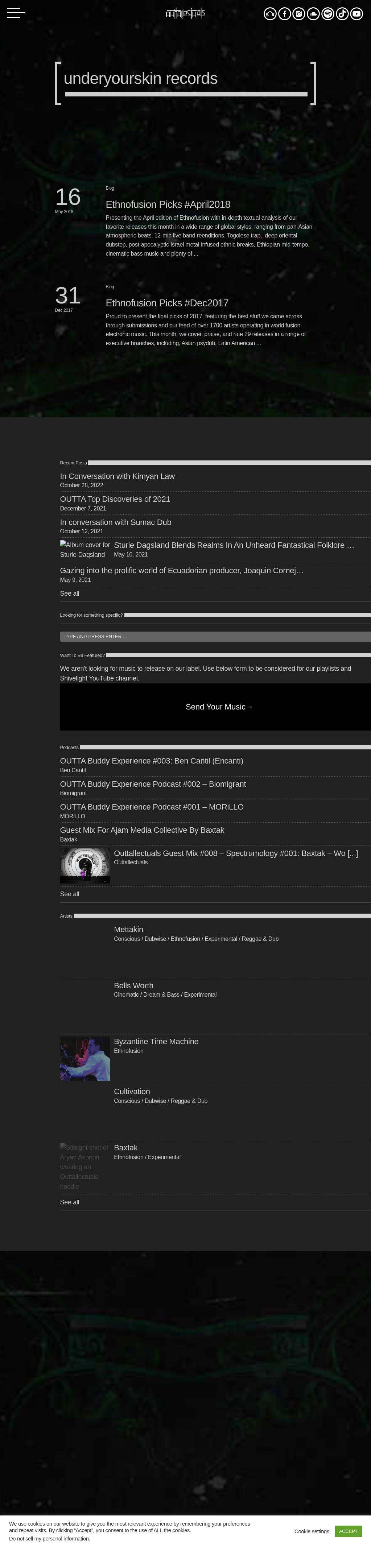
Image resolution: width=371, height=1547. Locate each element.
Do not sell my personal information (49, 1539)
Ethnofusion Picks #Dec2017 (167, 303)
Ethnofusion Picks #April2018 (168, 204)
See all (69, 756)
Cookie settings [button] (311, 1531)
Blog (110, 188)
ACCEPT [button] (348, 1531)
